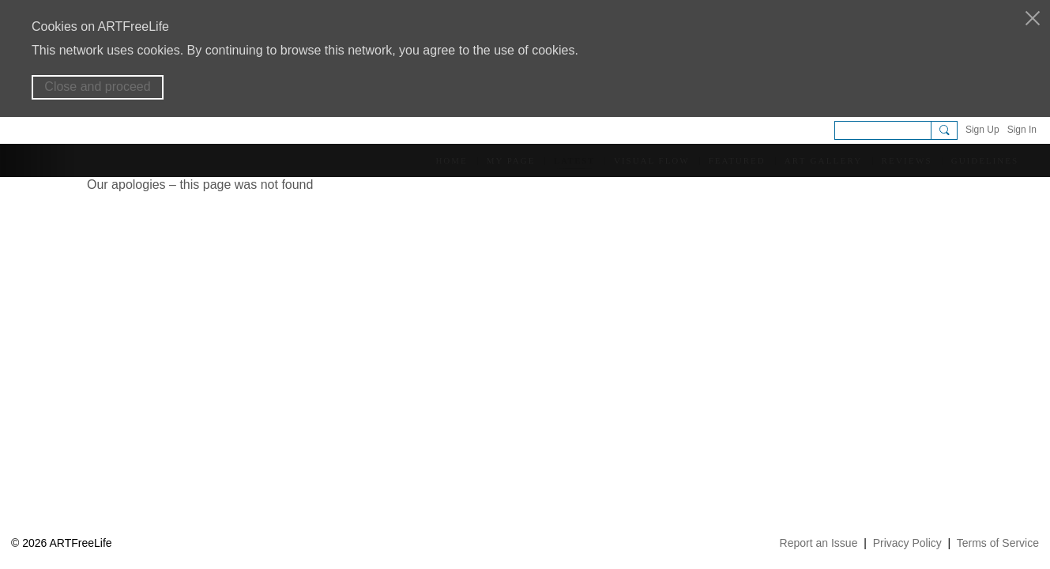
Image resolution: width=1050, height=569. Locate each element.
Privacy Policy (907, 543)
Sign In (1022, 129)
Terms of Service (998, 543)
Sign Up (982, 129)
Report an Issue (819, 543)
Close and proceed (97, 86)
